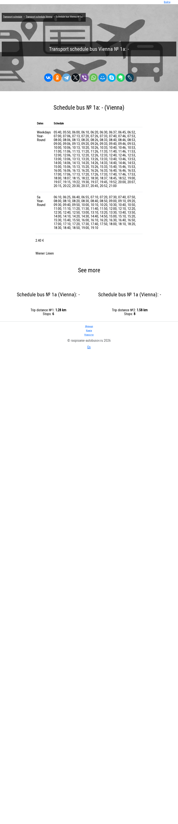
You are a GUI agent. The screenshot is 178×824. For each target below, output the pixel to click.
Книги (89, 330)
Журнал (89, 326)
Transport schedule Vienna (39, 16)
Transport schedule (12, 16)
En (89, 347)
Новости (89, 334)
